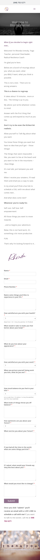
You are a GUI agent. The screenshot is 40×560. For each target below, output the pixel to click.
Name (7, 271)
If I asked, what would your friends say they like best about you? (19, 466)
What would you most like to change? (19, 484)
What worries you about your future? (19, 431)
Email (7, 279)
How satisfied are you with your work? (19, 362)
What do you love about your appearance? (15, 345)
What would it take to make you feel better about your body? (18, 327)
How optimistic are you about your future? (17, 422)
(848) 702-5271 (19, 2)
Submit (11, 501)
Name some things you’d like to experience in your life (16, 296)
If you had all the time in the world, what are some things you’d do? (18, 448)
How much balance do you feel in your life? (19, 389)
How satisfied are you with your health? (19, 314)
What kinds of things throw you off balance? (17, 404)
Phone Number (10, 287)
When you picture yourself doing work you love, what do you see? (19, 371)
